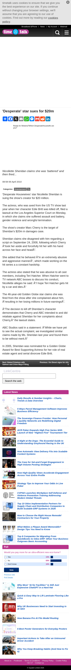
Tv (29, 189)
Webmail (63, 26)
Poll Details (8, 578)
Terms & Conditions (32, 661)
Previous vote (9, 575)
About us (7, 661)
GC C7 (30, 663)
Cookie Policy (61, 661)
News (42, 26)
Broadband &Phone (29, 26)
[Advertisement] (35, 72)
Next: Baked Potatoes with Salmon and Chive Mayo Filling (15, 363)
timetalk (15, 32)
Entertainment (20, 189)
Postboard (18, 661)
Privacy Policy (47, 661)
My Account (52, 26)
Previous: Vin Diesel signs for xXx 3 (54, 363)
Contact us (39, 663)
